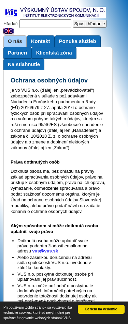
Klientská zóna (54, 53)
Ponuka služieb (77, 41)
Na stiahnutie (24, 64)
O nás (15, 41)
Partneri (17, 53)
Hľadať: (10, 23)
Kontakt (40, 41)
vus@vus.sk (45, 250)
